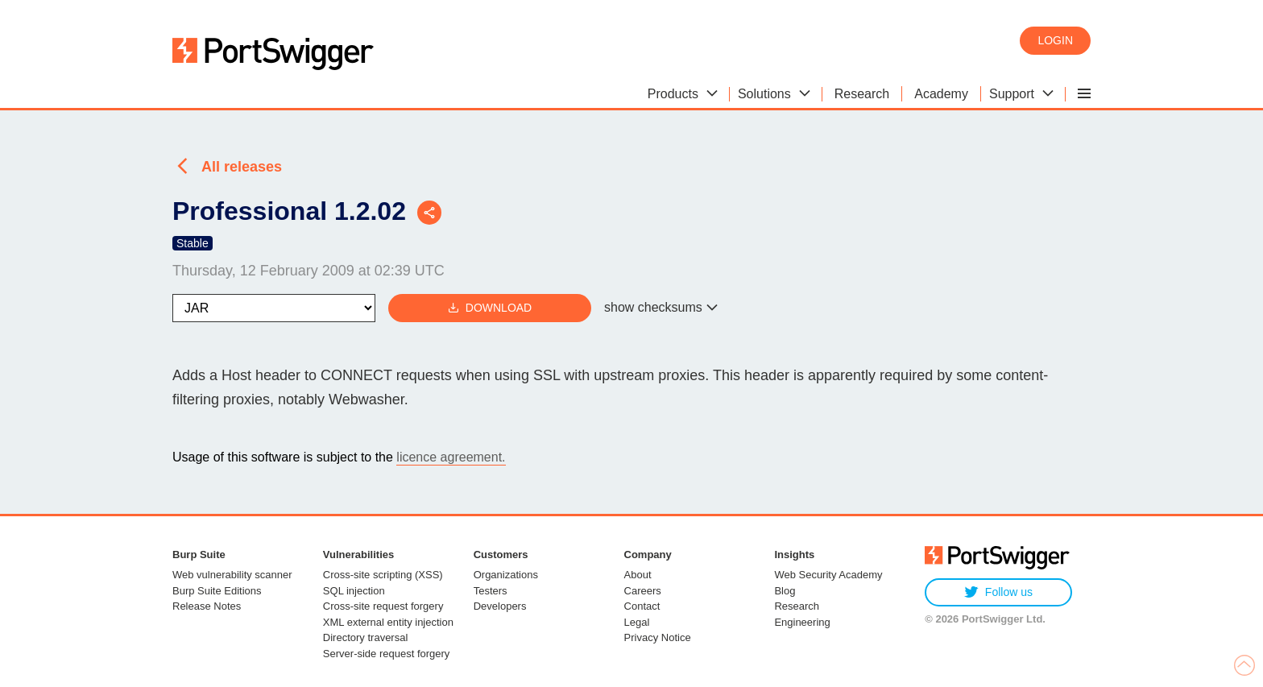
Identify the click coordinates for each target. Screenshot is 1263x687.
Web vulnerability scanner (232, 575)
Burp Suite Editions (217, 591)
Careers (642, 591)
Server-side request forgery (386, 654)
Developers (500, 606)
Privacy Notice (657, 637)
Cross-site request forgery (383, 606)
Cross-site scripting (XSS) (383, 575)
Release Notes (206, 606)
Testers (490, 591)
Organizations (506, 575)
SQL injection (354, 591)
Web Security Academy (828, 575)
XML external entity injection (388, 622)
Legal (637, 622)
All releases (241, 167)
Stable (192, 243)
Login (1055, 40)
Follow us (998, 592)
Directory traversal (365, 637)
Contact (642, 606)
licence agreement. (450, 457)
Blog (784, 591)
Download (490, 308)
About (638, 575)
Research (796, 606)
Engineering (802, 622)
